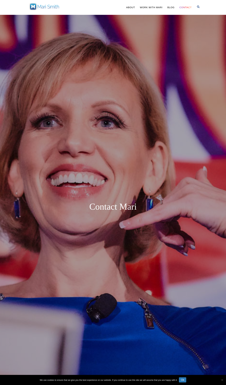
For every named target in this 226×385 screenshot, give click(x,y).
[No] (222, 380)
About (130, 7)
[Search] (198, 7)
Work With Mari (151, 7)
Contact (185, 7)
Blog (170, 7)
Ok (182, 380)
